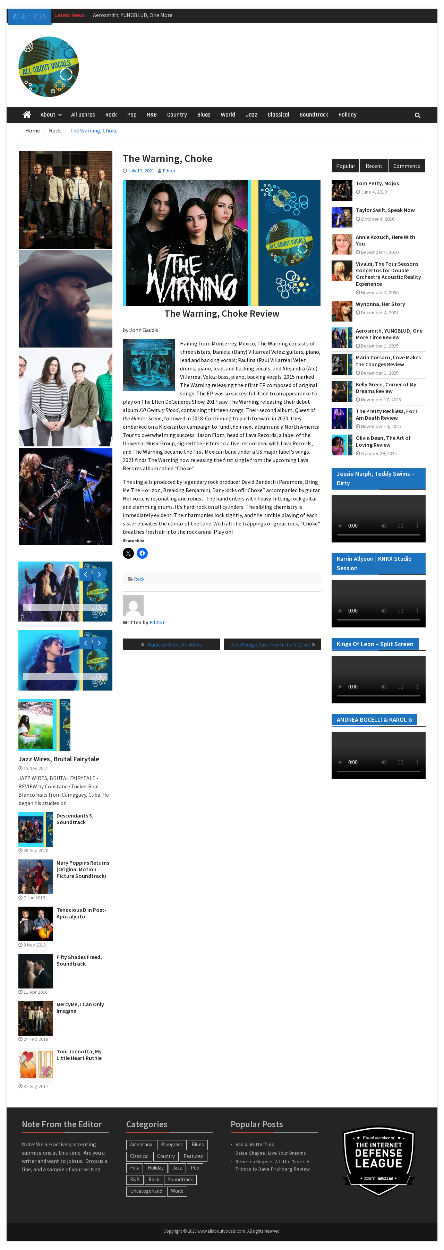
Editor (169, 171)
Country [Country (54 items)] (166, 1156)
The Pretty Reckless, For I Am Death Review (386, 414)
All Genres (83, 115)
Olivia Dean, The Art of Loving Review (383, 441)
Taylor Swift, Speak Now (385, 210)
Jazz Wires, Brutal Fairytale (58, 759)
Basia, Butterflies (255, 1144)
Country (177, 115)
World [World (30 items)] (177, 1191)
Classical (278, 115)
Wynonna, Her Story (380, 304)
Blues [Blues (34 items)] (197, 1144)
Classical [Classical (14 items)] (139, 1156)
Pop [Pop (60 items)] (195, 1167)
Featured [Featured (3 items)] (193, 1156)
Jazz (251, 115)
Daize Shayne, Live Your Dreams (271, 1153)
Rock (111, 115)
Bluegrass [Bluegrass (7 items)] (172, 1144)
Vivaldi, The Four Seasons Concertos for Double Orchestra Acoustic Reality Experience (388, 273)
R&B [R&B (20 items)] (135, 1179)
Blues (204, 115)
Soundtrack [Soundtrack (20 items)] (180, 1179)
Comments (406, 165)
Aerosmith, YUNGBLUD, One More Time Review (389, 334)
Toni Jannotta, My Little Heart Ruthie (79, 1054)
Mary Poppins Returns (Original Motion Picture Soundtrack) (83, 869)
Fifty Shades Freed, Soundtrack (79, 960)
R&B (152, 115)
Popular (345, 165)
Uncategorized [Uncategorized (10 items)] (146, 1191)
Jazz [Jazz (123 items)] (177, 1167)
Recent (374, 165)
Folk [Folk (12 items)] (134, 1167)
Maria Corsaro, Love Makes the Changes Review (388, 360)
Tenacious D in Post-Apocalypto (81, 913)
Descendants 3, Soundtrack (75, 818)
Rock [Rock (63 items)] (153, 1179)
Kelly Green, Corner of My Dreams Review (386, 387)
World (228, 115)
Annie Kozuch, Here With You (385, 240)
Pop (132, 115)
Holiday (348, 115)
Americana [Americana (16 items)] (141, 1144)
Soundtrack (314, 115)
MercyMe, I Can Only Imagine (80, 1007)
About (48, 115)
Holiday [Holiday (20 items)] (156, 1167)
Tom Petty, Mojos (377, 183)
